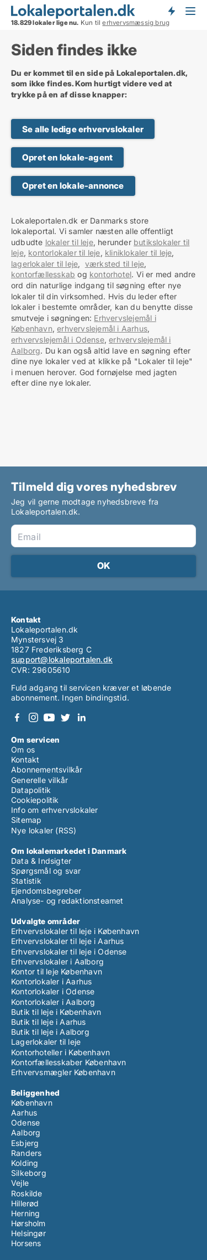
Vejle (20, 1183)
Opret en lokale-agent (67, 157)
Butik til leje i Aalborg (50, 1031)
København (31, 1102)
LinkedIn (81, 717)
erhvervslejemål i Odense (57, 339)
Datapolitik (31, 790)
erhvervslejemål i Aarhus (102, 328)
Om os (23, 749)
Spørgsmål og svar (46, 870)
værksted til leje (114, 263)
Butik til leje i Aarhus (48, 1021)
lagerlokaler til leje (44, 263)
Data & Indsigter (41, 860)
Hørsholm (28, 1223)
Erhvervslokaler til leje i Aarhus (67, 941)
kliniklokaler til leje (138, 252)
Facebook (17, 717)
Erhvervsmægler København (63, 1072)
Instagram (33, 717)
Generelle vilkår (39, 780)
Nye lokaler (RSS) (43, 830)
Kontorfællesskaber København (68, 1062)
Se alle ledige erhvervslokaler (83, 129)
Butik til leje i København (56, 1012)
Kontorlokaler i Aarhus (51, 981)
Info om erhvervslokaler (54, 810)
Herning (25, 1213)
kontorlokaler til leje (64, 252)
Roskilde (27, 1193)
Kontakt (25, 759)
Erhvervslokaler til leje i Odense (69, 951)
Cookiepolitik (35, 800)
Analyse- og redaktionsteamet (67, 900)
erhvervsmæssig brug (135, 23)
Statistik (26, 880)
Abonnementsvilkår (46, 769)
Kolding (24, 1163)
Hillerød (25, 1203)
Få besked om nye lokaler (171, 11)
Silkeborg (28, 1173)
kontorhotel (110, 274)
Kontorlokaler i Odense (52, 991)
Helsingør (28, 1233)
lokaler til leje (69, 242)
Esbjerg (25, 1143)
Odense (25, 1122)
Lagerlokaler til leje (46, 1041)
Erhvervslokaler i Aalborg (57, 961)
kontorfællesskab (43, 274)
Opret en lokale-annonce (73, 185)
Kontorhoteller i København (60, 1052)
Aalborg (25, 1132)
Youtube (49, 717)
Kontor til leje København (56, 971)
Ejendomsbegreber (46, 890)
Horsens (26, 1243)
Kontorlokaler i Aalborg (53, 1002)
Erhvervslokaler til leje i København (75, 931)
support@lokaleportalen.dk (62, 659)
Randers (26, 1153)
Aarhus (24, 1112)
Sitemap (26, 820)
